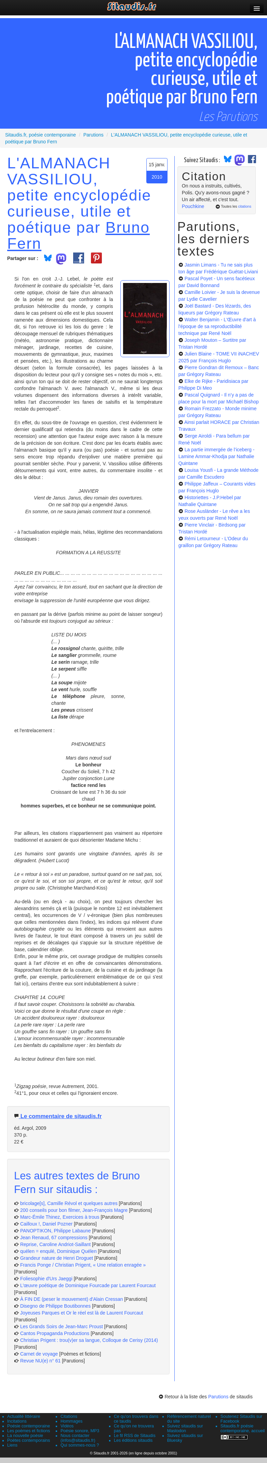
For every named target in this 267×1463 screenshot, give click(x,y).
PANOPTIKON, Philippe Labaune (55, 1230)
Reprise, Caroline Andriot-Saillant (55, 1244)
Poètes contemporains (28, 1440)
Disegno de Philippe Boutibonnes (55, 1306)
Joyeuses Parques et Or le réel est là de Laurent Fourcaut (81, 1313)
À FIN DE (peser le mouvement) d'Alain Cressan (71, 1299)
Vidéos (67, 1426)
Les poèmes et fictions (28, 1430)
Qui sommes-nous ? (80, 1445)
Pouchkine (193, 206)
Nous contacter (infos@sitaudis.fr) (78, 1438)
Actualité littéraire (23, 1416)
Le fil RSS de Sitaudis (135, 1435)
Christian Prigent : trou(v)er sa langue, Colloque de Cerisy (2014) (89, 1340)
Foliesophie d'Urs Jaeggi (46, 1278)
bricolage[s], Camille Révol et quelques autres (69, 1203)
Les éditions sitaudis (133, 1440)
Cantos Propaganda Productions (54, 1333)
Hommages (71, 1421)
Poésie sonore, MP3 (80, 1430)
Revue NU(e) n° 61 (40, 1360)
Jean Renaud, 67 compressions (54, 1237)
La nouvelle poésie (25, 1435)
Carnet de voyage (39, 1354)
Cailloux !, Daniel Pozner (46, 1224)
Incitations (17, 1421)
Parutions (218, 1396)
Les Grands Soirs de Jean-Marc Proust (61, 1326)
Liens (12, 1445)
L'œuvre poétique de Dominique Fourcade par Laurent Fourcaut (88, 1285)
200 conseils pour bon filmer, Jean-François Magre (74, 1210)
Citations (69, 1416)
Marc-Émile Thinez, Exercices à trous (59, 1217)
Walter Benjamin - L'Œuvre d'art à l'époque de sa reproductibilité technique (217, 326)
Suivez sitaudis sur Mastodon (185, 1428)
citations (244, 206)
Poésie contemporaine (28, 1426)
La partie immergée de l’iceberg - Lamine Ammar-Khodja (216, 456)
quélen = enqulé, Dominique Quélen (58, 1251)
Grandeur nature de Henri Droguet (56, 1258)
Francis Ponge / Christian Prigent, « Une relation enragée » (83, 1265)
